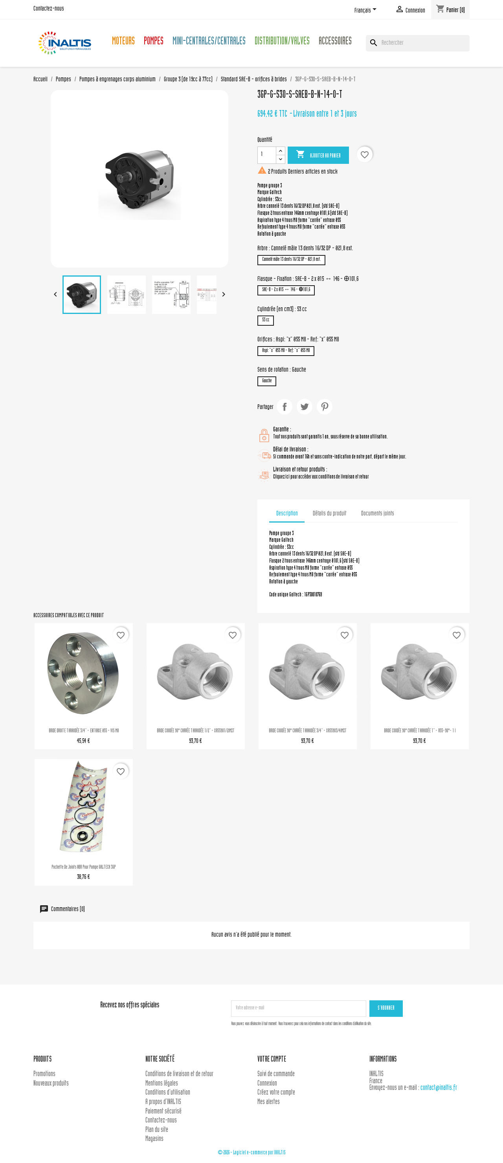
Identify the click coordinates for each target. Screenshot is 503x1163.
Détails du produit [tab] (329, 513)
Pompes (153, 42)
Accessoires (335, 42)
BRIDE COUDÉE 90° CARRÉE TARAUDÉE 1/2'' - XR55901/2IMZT (196, 731)
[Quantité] (266, 155)
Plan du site (156, 1130)
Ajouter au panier (318, 154)
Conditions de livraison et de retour (179, 1074)
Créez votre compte (276, 1093)
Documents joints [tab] (377, 513)
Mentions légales (161, 1084)
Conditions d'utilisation (167, 1093)
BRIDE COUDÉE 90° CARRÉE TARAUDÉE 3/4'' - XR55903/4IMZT (308, 731)
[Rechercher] (418, 43)
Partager (284, 407)
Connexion (267, 1084)
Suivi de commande (276, 1074)
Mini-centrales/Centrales (209, 42)
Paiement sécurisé (163, 1111)
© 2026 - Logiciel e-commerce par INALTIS (252, 1153)
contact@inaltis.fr (438, 1088)
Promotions (44, 1074)
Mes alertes (268, 1102)
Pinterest (324, 407)
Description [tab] (287, 513)
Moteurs (123, 42)
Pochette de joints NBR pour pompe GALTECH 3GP (83, 867)
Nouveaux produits (51, 1084)
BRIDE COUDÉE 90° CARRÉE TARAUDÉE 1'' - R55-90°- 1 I (419, 731)
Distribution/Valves (282, 42)
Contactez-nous (48, 9)
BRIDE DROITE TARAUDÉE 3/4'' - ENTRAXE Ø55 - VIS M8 (84, 731)
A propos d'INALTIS (163, 1102)
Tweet (304, 407)
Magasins (154, 1139)
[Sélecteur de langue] (366, 10)
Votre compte (271, 1060)
